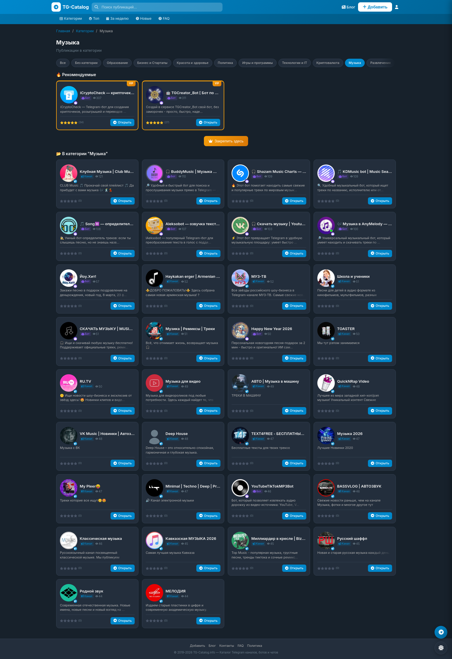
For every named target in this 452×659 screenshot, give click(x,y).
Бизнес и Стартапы (152, 63)
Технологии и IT (294, 63)
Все (63, 63)
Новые (144, 18)
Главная (63, 31)
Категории (71, 18)
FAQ (164, 18)
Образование (117, 63)
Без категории (86, 63)
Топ (94, 18)
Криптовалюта (327, 63)
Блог (212, 646)
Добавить (197, 646)
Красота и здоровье (193, 63)
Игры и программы (257, 63)
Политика (225, 63)
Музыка (355, 63)
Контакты (226, 646)
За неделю (117, 18)
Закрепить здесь (226, 141)
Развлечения (380, 63)
